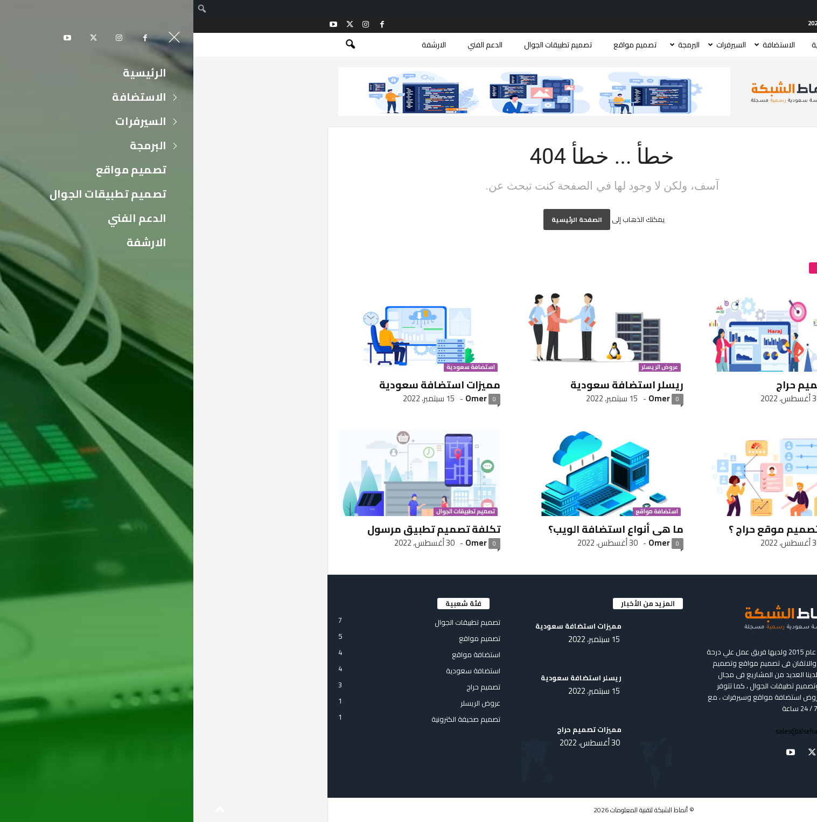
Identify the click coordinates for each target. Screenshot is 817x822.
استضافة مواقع (463, 511)
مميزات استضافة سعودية (246, 384)
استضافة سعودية (277, 367)
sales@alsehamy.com (615, 731)
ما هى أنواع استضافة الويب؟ (422, 529)
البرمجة (495, 45)
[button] (150, 45)
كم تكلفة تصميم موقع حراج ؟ (604, 529)
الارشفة (240, 45)
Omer (283, 398)
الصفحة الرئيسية (383, 219)
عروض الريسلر (466, 367)
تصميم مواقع (441, 45)
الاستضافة (585, 45)
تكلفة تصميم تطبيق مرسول (240, 529)
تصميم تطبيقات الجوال (365, 45)
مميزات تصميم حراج (628, 384)
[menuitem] (807, 8)
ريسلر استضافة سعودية (433, 384)
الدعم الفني (291, 45)
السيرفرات (538, 45)
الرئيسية (629, 45)
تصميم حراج (652, 367)
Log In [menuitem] (784, 8)
